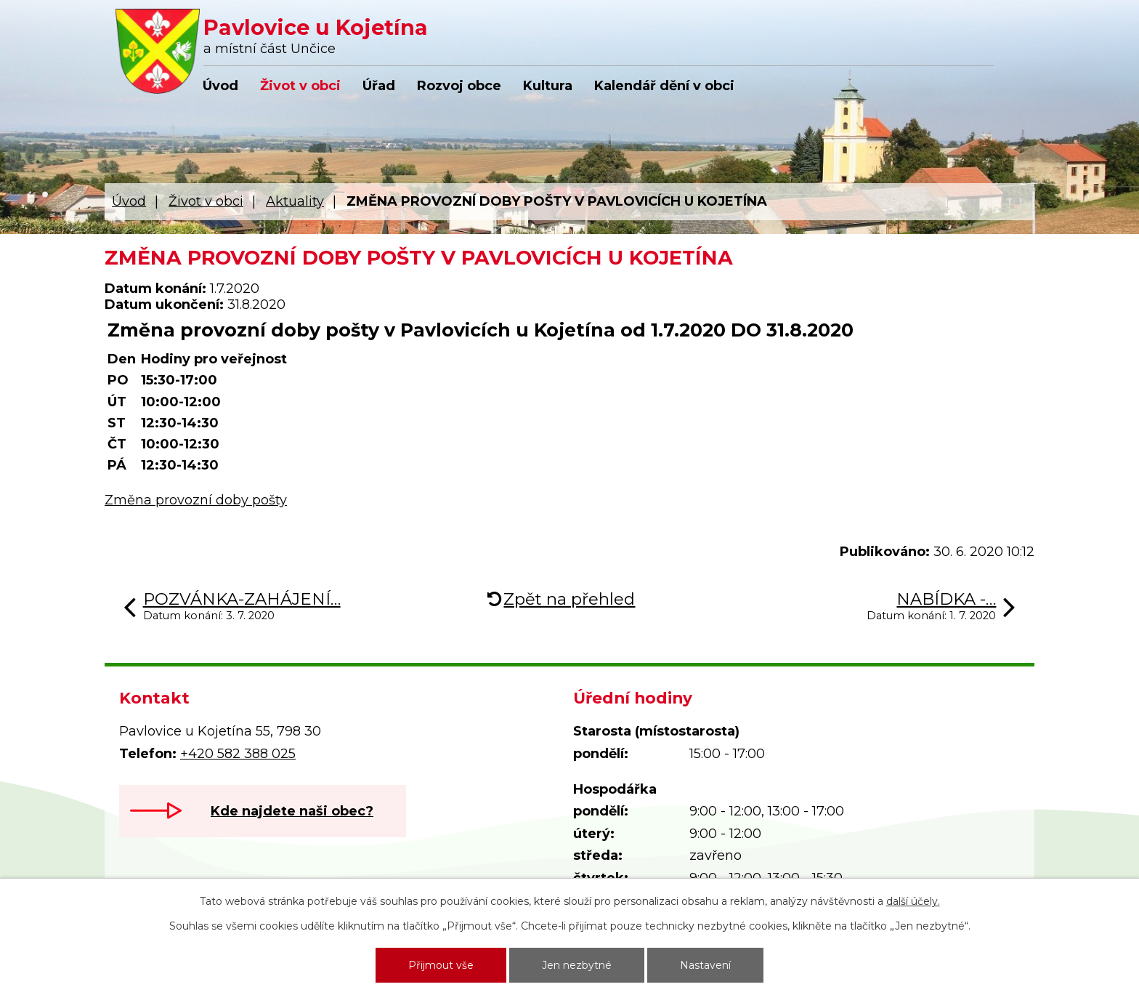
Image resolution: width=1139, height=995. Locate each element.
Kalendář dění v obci (664, 86)
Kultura (547, 86)
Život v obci (300, 86)
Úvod (220, 86)
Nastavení (705, 965)
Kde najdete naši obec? (292, 811)
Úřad (378, 86)
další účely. (913, 901)
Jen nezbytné (577, 965)
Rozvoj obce (459, 86)
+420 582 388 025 (238, 754)
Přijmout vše (441, 965)
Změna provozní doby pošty (196, 500)
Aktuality (295, 201)
